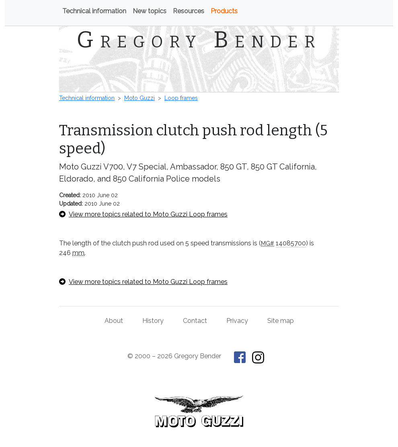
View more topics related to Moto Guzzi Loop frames (143, 214)
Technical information (94, 11)
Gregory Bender (199, 39)
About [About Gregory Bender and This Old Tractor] (114, 321)
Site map (280, 321)
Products (224, 11)
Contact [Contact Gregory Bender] (195, 321)
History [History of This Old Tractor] (153, 321)
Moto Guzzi (139, 98)
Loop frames (181, 98)
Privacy (237, 321)
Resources (188, 11)
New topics (149, 11)
